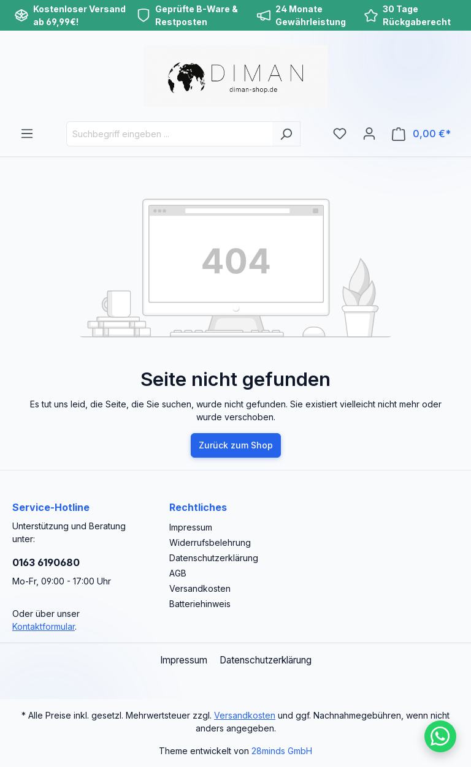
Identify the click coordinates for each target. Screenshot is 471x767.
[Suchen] (286, 133)
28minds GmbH (281, 751)
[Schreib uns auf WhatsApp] (440, 736)
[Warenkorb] (421, 133)
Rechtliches (198, 507)
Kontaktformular (43, 626)
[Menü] (27, 133)
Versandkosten (200, 588)
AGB (177, 573)
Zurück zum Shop (236, 445)
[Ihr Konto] (369, 133)
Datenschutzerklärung (213, 558)
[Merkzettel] (339, 133)
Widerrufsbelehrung (210, 542)
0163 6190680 (46, 562)
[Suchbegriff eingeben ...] (169, 133)
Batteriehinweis (200, 604)
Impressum (190, 527)
